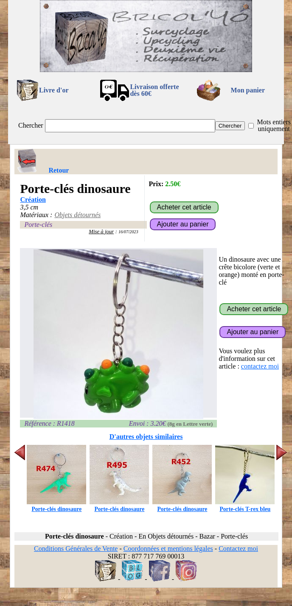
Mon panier (248, 90)
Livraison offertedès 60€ (154, 90)
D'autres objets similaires (146, 436)
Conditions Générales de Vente (76, 548)
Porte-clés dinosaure (56, 505)
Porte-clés (38, 224)
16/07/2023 (128, 231)
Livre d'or (53, 90)
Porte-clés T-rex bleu (245, 505)
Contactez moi (238, 548)
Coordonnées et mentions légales (168, 548)
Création (32, 199)
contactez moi (260, 366)
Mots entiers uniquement (274, 125)
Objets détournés (77, 214)
